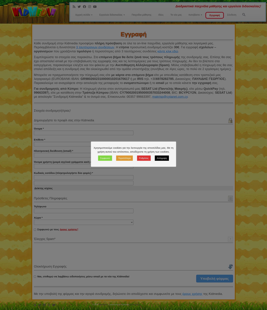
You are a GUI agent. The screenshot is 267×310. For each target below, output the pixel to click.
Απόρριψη (162, 158)
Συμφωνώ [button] (105, 158)
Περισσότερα (124, 158)
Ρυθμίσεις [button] (144, 158)
